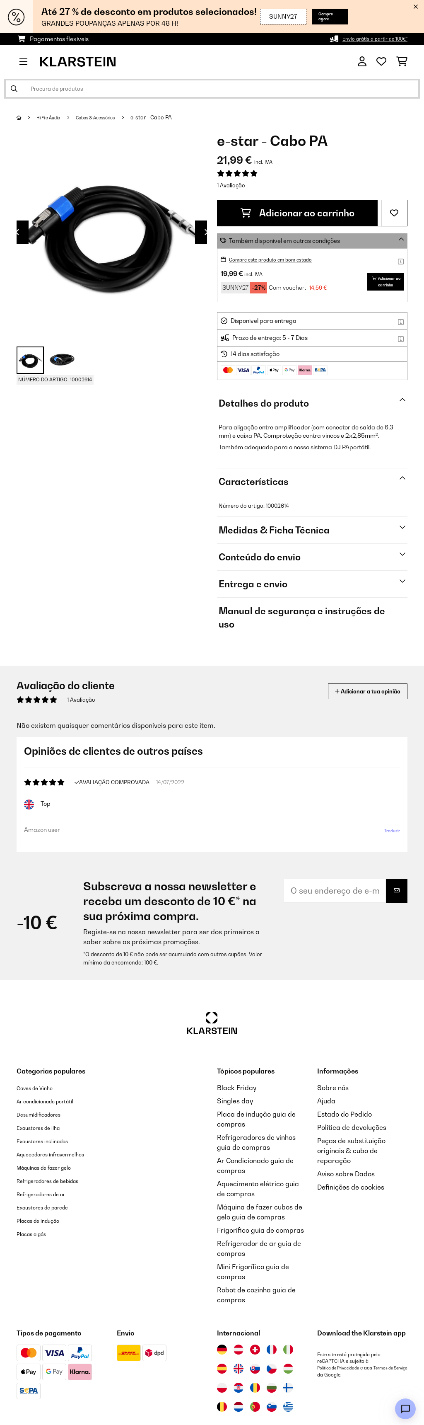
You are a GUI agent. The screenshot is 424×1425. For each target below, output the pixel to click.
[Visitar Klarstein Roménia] (255, 1407)
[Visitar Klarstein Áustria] (238, 1369)
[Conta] (362, 61)
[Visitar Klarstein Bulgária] (272, 1407)
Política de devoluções (351, 1146)
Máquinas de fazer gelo (53, 1186)
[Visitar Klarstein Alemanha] (222, 1369)
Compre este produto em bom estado (280, 259)
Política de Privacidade (342, 1387)
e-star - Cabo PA (172, 117)
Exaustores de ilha (45, 1146)
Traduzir (388, 847)
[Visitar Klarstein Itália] (288, 1369)
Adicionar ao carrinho (297, 213)
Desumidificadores (46, 1133)
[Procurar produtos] (212, 89)
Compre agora (321, 16)
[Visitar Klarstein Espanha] (222, 1388)
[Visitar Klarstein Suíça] (255, 1369)
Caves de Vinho (40, 1107)
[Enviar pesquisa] (14, 89)
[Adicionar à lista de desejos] (394, 213)
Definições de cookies (350, 1206)
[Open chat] (405, 1408)
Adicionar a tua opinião (354, 705)
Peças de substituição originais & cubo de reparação (351, 1170)
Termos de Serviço (338, 1393)
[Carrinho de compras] (401, 61)
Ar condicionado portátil (54, 1120)
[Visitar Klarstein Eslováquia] (255, 1388)
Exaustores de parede (51, 1226)
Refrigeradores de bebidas (59, 1199)
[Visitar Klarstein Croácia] (238, 1407)
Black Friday (236, 1107)
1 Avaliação (231, 185)
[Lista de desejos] (381, 61)
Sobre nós (333, 1107)
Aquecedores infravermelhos (62, 1173)
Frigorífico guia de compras (260, 1249)
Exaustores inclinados (51, 1160)
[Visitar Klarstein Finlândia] (288, 1407)
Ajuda (326, 1120)
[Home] (27, 117)
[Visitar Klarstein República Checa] (272, 1388)
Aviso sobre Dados (346, 1193)
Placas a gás (37, 1252)
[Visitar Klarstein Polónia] (222, 1407)
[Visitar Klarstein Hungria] (288, 1388)
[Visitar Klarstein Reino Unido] (238, 1388)
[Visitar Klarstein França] (272, 1369)
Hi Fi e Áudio (54, 117)
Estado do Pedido (344, 1133)
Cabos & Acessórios (110, 117)
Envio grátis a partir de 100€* (367, 38)
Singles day (235, 1120)
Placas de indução (45, 1239)
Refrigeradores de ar (50, 1213)
